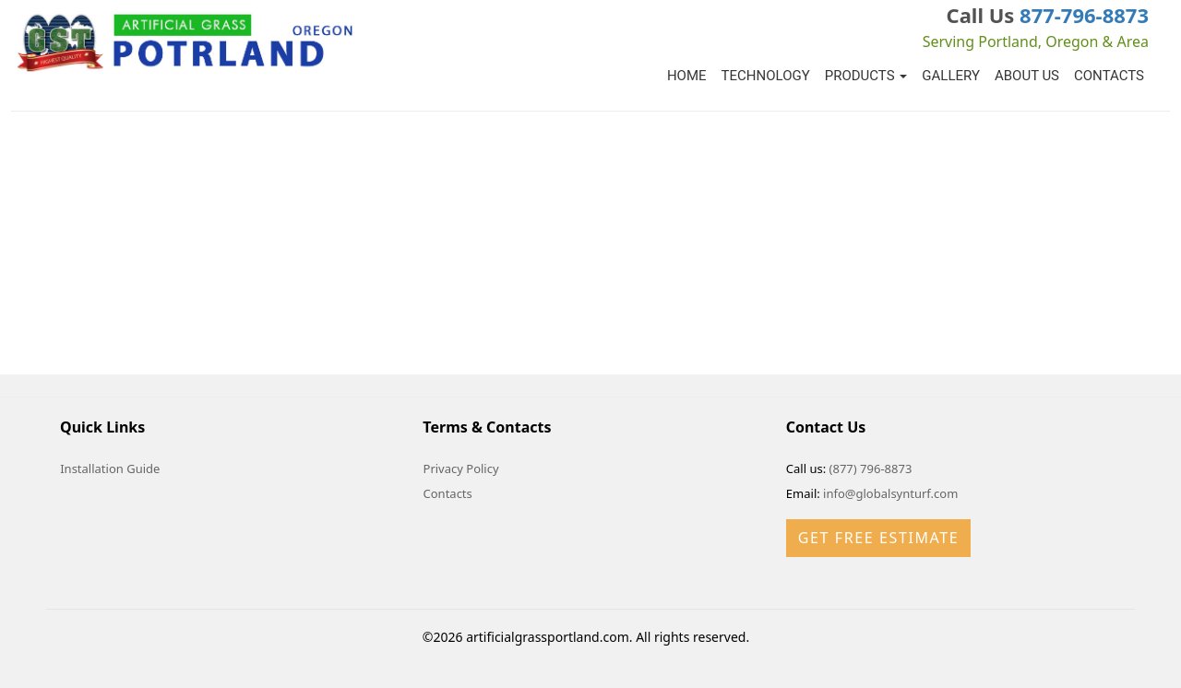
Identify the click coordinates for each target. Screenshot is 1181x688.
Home (687, 75)
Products (866, 75)
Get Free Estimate (878, 538)
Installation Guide (110, 468)
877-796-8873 (1084, 15)
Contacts (1109, 75)
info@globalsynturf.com (890, 493)
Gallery (951, 75)
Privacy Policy (461, 468)
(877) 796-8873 (871, 468)
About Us (1027, 75)
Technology (766, 75)
